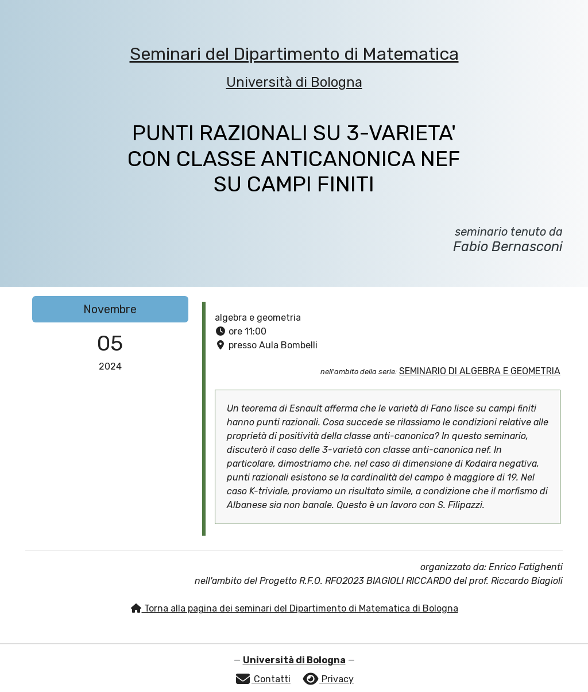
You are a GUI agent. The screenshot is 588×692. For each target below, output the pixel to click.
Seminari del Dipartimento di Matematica (294, 54)
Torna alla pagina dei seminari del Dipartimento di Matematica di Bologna (294, 608)
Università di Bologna (294, 82)
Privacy (328, 679)
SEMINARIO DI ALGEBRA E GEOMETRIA (479, 371)
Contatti (262, 679)
